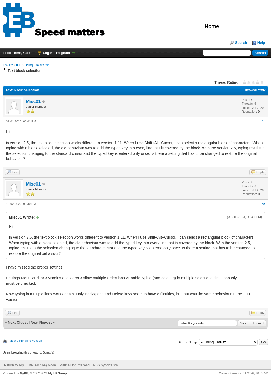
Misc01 (33, 101)
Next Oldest (18, 322)
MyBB (24, 373)
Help (261, 43)
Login (47, 53)
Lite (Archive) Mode (41, 365)
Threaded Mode (254, 89)
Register (63, 53)
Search (241, 43)
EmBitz (8, 65)
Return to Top (14, 365)
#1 (263, 121)
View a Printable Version (25, 340)
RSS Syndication (105, 365)
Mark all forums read (75, 365)
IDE (19, 65)
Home (211, 26)
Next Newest (41, 322)
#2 (263, 204)
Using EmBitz (34, 65)
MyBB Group (57, 373)
